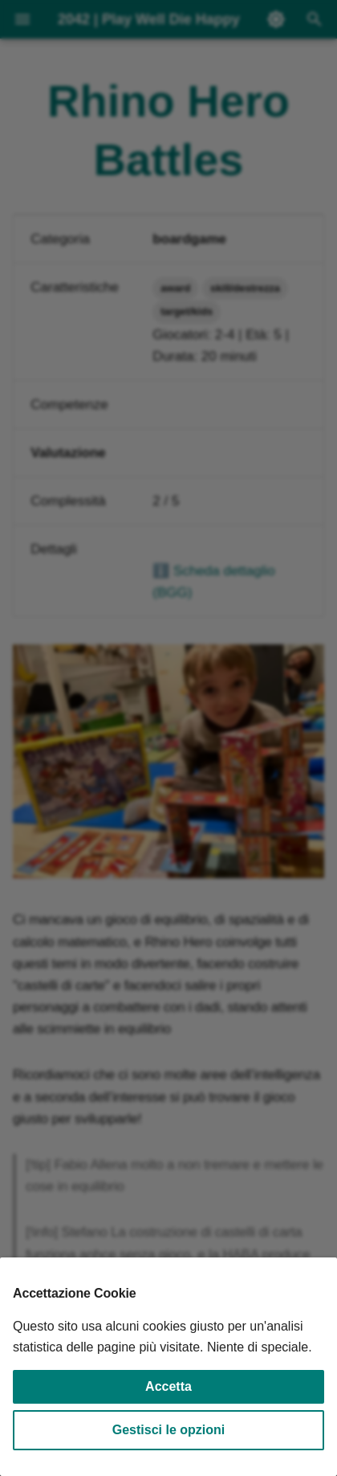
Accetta (168, 1386)
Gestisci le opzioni (168, 1430)
